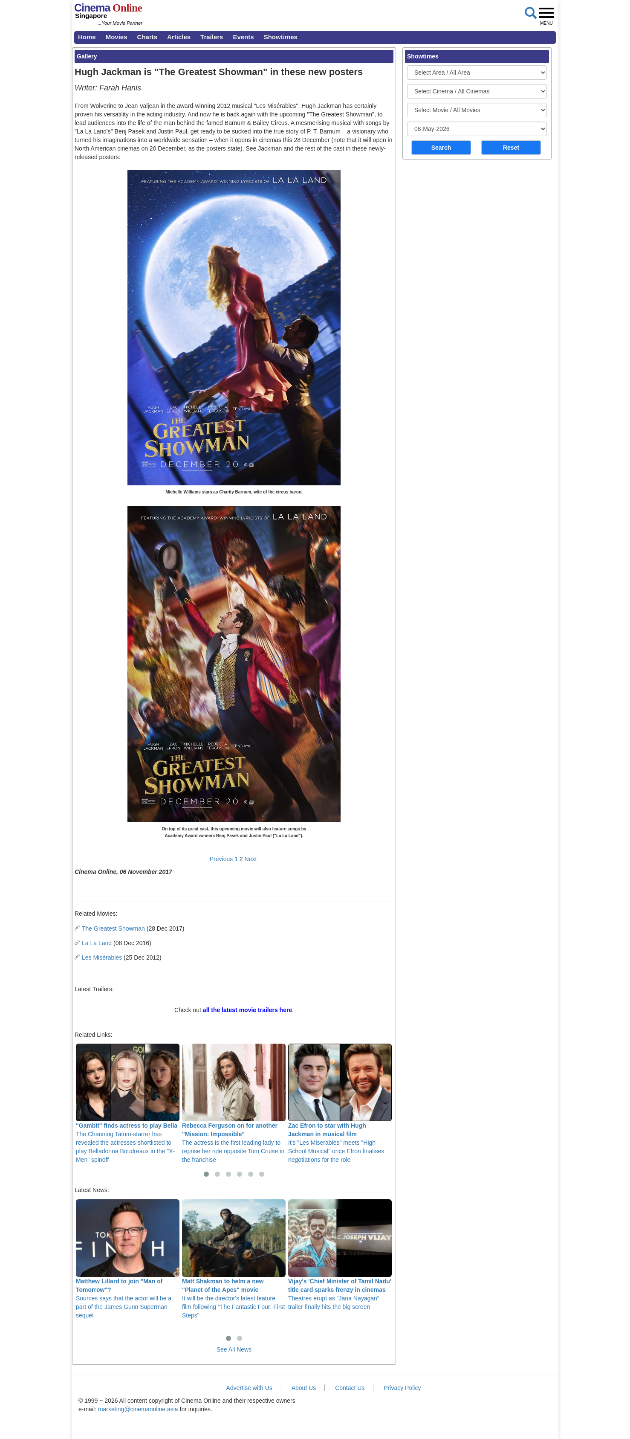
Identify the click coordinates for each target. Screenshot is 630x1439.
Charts (147, 37)
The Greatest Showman (113, 928)
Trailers (211, 37)
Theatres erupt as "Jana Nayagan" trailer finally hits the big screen (340, 1254)
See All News (234, 1349)
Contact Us (349, 1387)
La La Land (97, 943)
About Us (304, 1387)
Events (243, 37)
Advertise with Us (249, 1387)
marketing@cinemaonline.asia (138, 1409)
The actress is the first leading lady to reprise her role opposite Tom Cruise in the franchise (234, 1103)
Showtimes (281, 37)
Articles (179, 37)
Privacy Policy (402, 1387)
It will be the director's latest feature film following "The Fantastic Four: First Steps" (234, 1259)
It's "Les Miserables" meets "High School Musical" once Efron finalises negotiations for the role (340, 1103)
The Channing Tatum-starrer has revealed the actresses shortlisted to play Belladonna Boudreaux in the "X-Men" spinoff (127, 1103)
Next (251, 859)
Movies (116, 37)
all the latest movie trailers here (247, 1010)
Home (87, 37)
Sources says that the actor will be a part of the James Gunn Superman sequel (127, 1259)
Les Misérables (102, 957)
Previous (221, 859)
